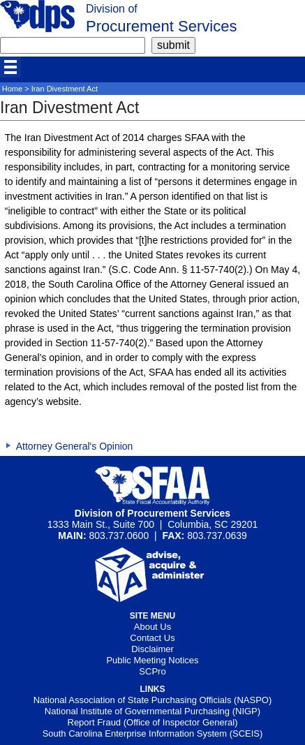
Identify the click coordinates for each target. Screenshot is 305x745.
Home (12, 88)
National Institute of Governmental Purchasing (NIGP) (152, 711)
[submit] (173, 45)
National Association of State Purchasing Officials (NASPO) (153, 700)
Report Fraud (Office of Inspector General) (153, 722)
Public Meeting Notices (152, 660)
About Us (152, 626)
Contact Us (152, 638)
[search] (72, 45)
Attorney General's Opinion (74, 446)
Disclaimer (152, 649)
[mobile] (10, 67)
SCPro (152, 671)
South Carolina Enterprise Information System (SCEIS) (153, 733)
